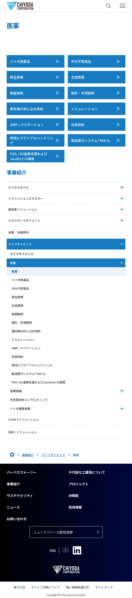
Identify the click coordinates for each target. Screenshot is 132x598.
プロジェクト (79, 483)
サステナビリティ (20, 495)
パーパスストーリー (22, 472)
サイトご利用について (45, 587)
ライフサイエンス (53, 455)
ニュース (13, 507)
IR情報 (73, 495)
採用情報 (75, 507)
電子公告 (19, 587)
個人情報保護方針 (77, 587)
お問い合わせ (17, 518)
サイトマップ (104, 587)
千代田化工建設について (87, 472)
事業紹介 (28, 455)
